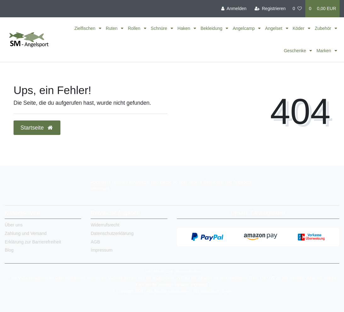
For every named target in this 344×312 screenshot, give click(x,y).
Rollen (135, 28)
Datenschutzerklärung (112, 233)
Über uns (14, 224)
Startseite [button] (37, 128)
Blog (9, 250)
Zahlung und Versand (26, 233)
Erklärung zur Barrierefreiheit (33, 241)
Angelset (274, 28)
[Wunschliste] (297, 8)
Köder (299, 28)
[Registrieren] (270, 8)
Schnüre (159, 28)
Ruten (112, 28)
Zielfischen (85, 28)
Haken (184, 28)
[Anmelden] (234, 8)
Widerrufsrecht (105, 224)
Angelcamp (244, 28)
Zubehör (323, 28)
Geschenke (295, 50)
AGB (95, 241)
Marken (324, 50)
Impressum (101, 250)
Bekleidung (211, 28)
